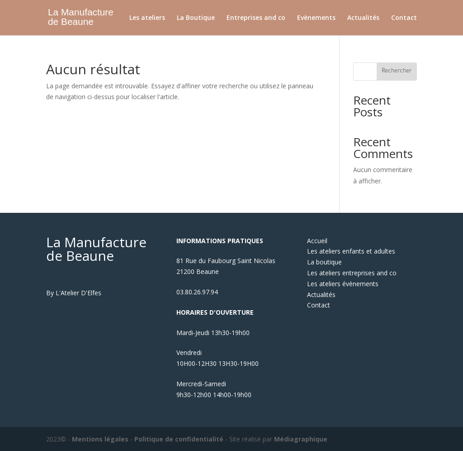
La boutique (324, 262)
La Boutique (196, 18)
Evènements (316, 18)
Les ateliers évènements (342, 283)
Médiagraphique (300, 439)
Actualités (363, 18)
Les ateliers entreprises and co (352, 273)
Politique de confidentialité (178, 439)
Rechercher (397, 71)
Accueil (317, 240)
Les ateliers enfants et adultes (351, 251)
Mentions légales (100, 439)
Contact (404, 18)
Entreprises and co (256, 18)
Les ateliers (147, 18)
